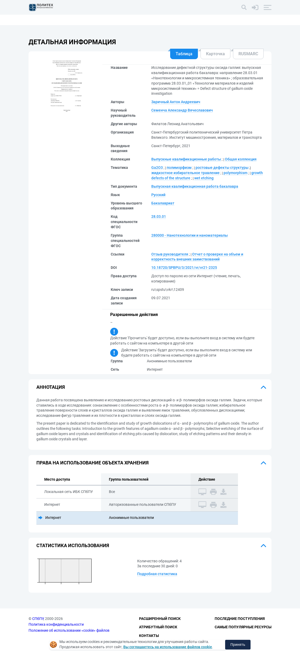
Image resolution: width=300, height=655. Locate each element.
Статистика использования (72, 545)
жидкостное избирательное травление (185, 173)
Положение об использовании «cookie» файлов (69, 630)
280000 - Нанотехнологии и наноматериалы (189, 235)
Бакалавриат (162, 203)
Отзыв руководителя (169, 254)
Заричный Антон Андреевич (175, 102)
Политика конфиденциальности (56, 624)
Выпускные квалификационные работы (186, 159)
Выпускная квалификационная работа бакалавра (194, 186)
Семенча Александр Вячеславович (182, 110)
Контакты (149, 636)
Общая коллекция (241, 159)
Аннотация (50, 387)
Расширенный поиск (160, 619)
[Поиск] (244, 7)
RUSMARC (248, 53)
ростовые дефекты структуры (222, 167)
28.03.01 (158, 216)
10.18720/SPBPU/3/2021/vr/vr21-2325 (184, 267)
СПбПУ (37, 619)
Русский (158, 195)
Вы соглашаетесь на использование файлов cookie (167, 647)
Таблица (184, 53)
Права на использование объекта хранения (92, 462)
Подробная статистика (157, 574)
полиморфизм (179, 167)
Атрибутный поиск (158, 627)
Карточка (215, 53)
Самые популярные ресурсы (243, 627)
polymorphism (235, 173)
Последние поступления (240, 619)
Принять (237, 644)
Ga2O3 (157, 167)
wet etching (204, 178)
